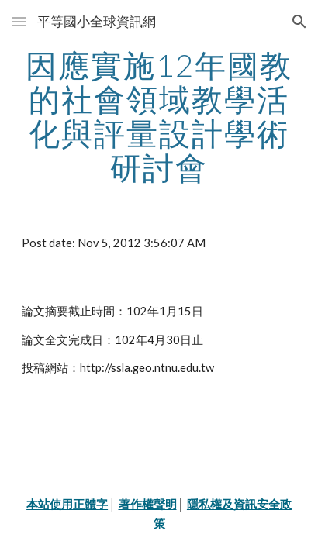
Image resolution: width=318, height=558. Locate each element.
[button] (18, 21)
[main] (159, 116)
